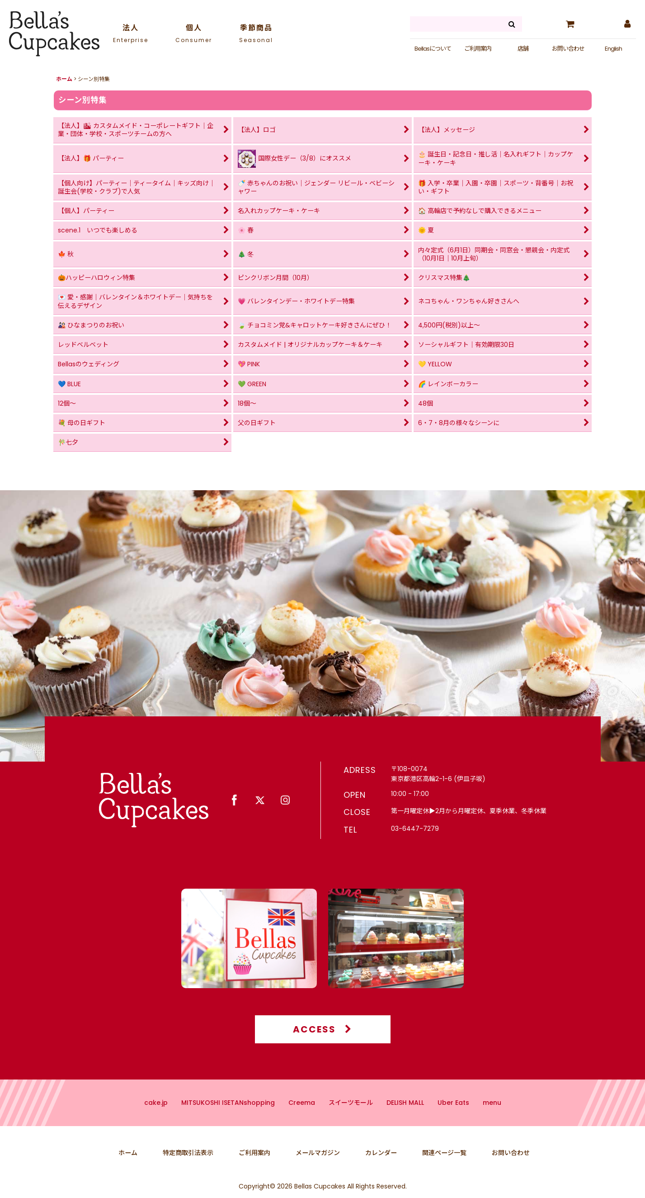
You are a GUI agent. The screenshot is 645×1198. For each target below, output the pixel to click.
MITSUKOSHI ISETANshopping (228, 1115)
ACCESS (322, 1042)
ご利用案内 (477, 48)
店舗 (523, 48)
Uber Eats (453, 1115)
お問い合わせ (568, 48)
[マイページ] (626, 24)
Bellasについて (432, 48)
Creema (301, 1115)
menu (492, 1115)
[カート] (569, 24)
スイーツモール (351, 1115)
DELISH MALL (405, 1115)
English (613, 48)
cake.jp (156, 1115)
